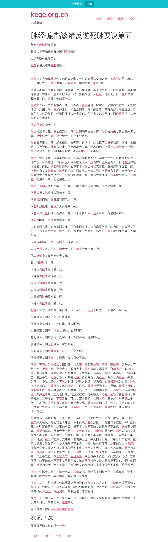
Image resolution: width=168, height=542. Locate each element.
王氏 (39, 44)
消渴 (56, 330)
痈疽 (50, 323)
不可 (96, 83)
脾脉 (50, 385)
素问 (76, 407)
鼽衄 (50, 170)
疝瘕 (50, 357)
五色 (87, 448)
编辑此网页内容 (63, 509)
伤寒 (121, 18)
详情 (89, 3)
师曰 (90, 482)
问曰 (33, 471)
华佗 (65, 502)
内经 (99, 18)
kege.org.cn (49, 14)
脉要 (53, 65)
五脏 (50, 344)
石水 (102, 377)
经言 (99, 94)
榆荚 (79, 431)
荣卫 (73, 83)
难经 (110, 18)
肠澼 (70, 385)
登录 (62, 525)
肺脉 (127, 162)
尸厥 (39, 249)
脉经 (132, 18)
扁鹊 (33, 65)
